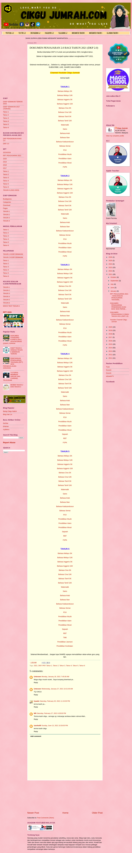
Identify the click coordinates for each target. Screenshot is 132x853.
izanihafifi (37, 725)
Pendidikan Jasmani (65, 642)
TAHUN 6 (6, 303)
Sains (65, 129)
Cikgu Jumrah (122, 128)
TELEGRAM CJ (62, 33)
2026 (111, 257)
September (115, 281)
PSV (65, 150)
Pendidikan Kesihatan (64, 646)
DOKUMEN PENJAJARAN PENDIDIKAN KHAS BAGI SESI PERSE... (118, 306)
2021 (35, 665)
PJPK (65, 167)
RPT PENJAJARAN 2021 (12, 156)
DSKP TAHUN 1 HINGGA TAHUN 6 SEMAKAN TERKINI (16, 351)
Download (6, 205)
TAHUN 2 (6, 214)
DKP (39, 665)
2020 (5, 159)
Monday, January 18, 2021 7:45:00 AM (55, 676)
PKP (43, 665)
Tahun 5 (75, 665)
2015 (111, 344)
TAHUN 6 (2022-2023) (11, 190)
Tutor (108, 367)
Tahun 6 (82, 665)
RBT (65, 438)
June (112, 287)
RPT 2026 (7, 312)
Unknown (37, 676)
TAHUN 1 (6, 211)
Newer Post (33, 813)
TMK (65, 637)
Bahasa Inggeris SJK (65, 104)
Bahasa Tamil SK (65, 116)
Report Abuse (9, 443)
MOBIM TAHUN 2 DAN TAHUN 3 (16, 386)
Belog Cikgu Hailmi (10, 411)
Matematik (65, 125)
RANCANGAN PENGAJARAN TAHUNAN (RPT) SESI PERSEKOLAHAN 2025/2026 (13, 363)
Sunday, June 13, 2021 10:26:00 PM (55, 725)
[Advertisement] (65, 796)
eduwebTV (110, 376)
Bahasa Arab (65, 133)
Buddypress (7, 199)
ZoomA (108, 373)
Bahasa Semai (65, 146)
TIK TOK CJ (22, 33)
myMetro (6, 429)
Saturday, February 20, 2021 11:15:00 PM (55, 701)
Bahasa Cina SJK (65, 112)
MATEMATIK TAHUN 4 (78, 33)
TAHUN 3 (6, 218)
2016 (111, 341)
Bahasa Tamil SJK (65, 121)
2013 (111, 351)
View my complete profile (115, 136)
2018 (5, 165)
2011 (111, 358)
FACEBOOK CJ (49, 33)
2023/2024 (7, 152)
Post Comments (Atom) (45, 818)
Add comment (35, 736)
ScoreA (108, 370)
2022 (111, 271)
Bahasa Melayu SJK (65, 95)
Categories (7, 202)
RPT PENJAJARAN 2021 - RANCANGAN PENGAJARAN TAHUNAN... (119, 297)
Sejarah (65, 434)
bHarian (6, 426)
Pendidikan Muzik (65, 154)
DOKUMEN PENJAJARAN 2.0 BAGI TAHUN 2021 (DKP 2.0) (119, 314)
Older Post (97, 813)
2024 (111, 264)
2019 (5, 162)
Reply (36, 682)
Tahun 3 (62, 665)
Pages (5, 208)
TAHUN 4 (6, 221)
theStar (5, 423)
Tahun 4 (69, 665)
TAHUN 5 (6, 300)
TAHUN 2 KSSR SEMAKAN (13, 257)
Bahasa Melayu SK (65, 91)
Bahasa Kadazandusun (65, 142)
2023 (111, 267)
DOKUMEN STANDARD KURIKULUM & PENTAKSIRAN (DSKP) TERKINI (12, 339)
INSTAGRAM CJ (35, 33)
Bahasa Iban (65, 137)
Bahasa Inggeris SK (64, 99)
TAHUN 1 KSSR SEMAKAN (13, 254)
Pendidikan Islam (65, 158)
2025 (111, 260)
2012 (111, 354)
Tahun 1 (49, 665)
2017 (5, 168)
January (114, 291)
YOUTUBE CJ (10, 33)
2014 (111, 348)
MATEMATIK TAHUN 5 (95, 33)
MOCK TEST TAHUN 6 (11, 306)
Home (65, 813)
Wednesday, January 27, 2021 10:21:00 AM (57, 689)
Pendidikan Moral (64, 163)
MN (35, 713)
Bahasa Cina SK (65, 108)
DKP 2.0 (6, 144)
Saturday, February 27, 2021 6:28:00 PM (51, 713)
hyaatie (36, 701)
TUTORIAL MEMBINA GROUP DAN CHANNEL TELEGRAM (11, 376)
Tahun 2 (56, 665)
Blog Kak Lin (7, 414)
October (114, 277)
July (112, 284)
